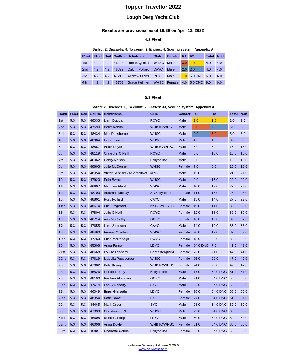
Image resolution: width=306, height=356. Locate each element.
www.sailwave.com (153, 349)
